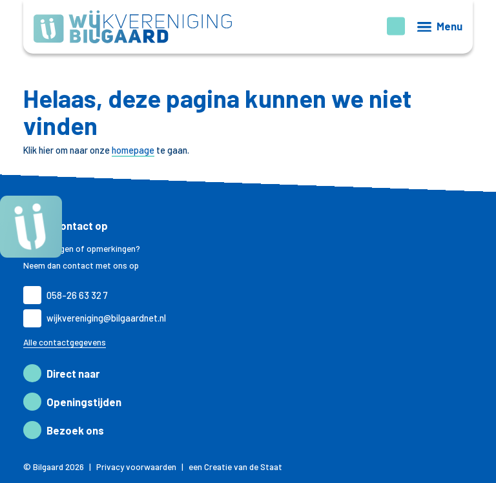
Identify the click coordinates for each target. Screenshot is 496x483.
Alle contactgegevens (64, 342)
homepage (133, 150)
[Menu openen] (439, 26)
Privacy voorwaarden (136, 467)
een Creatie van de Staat (235, 467)
